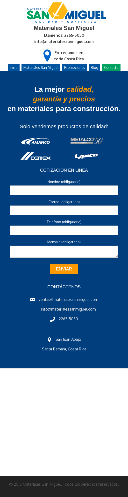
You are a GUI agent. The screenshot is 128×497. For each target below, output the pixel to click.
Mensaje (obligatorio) (64, 242)
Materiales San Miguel (40, 67)
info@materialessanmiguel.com (64, 41)
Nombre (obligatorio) (64, 182)
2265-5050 (68, 318)
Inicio (14, 67)
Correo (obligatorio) (64, 202)
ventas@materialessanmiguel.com (68, 299)
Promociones (74, 67)
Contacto (111, 67)
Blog (94, 67)
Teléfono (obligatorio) (64, 222)
